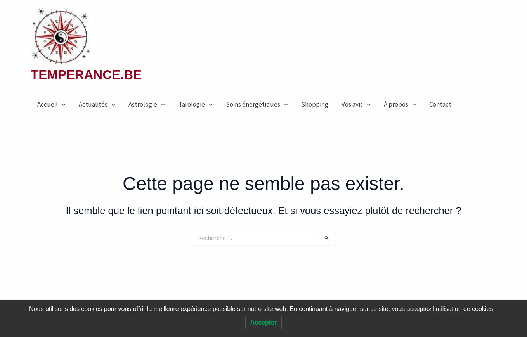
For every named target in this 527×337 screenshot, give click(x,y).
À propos (400, 104)
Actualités (97, 104)
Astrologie (146, 104)
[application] (62, 104)
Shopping (314, 104)
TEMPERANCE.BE (86, 74)
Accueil (51, 104)
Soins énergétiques (257, 104)
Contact (440, 104)
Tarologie (196, 104)
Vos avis (356, 104)
